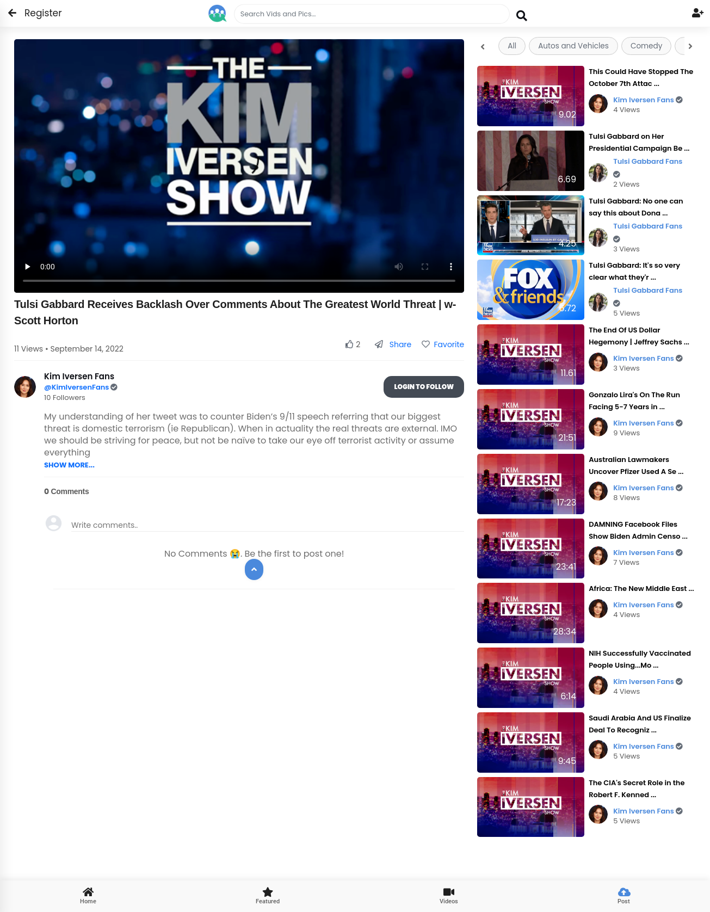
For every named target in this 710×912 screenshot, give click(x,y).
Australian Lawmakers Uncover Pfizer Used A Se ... (636, 465)
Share (393, 344)
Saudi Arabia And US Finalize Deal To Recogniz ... (640, 724)
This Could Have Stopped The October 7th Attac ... (641, 77)
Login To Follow (424, 386)
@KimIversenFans (77, 387)
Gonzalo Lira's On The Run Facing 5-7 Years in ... (634, 401)
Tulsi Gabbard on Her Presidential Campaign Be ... (639, 142)
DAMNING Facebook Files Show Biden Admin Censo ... (638, 530)
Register (36, 13)
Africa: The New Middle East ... (641, 588)
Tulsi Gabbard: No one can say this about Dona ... (636, 207)
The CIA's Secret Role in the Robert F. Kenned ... (636, 789)
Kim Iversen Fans (648, 100)
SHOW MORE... (69, 465)
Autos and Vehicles (573, 46)
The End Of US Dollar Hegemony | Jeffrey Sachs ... (639, 336)
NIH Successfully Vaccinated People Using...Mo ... (640, 659)
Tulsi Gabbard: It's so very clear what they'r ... (634, 271)
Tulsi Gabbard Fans (647, 167)
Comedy (646, 46)
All (512, 46)
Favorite (443, 344)
